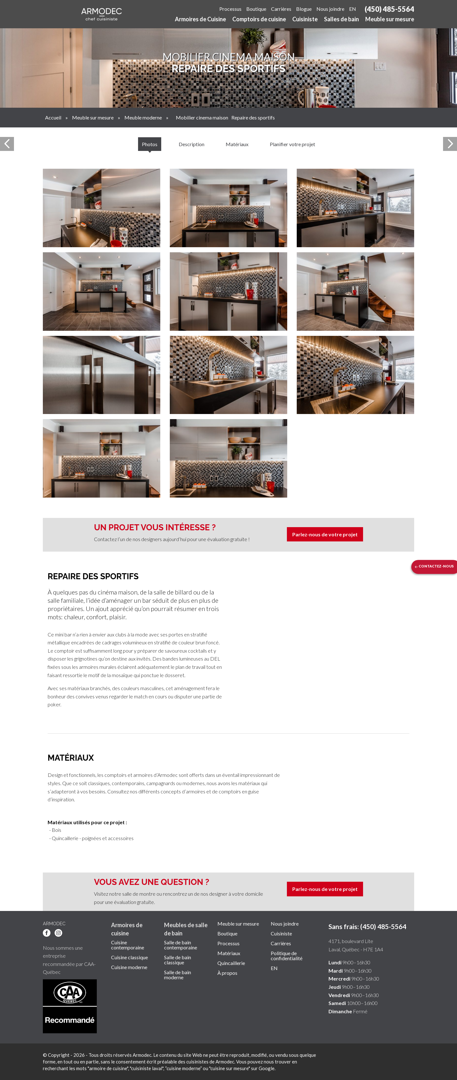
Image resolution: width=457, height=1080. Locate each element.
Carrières (281, 8)
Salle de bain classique (177, 960)
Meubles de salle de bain (186, 928)
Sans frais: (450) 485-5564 (367, 926)
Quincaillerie (231, 963)
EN (352, 9)
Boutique (256, 8)
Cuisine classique (129, 957)
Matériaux (237, 144)
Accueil (53, 117)
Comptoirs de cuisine (259, 19)
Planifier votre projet (292, 144)
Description (191, 144)
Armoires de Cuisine (200, 19)
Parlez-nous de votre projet (325, 534)
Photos (149, 144)
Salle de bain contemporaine (180, 945)
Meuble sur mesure (389, 19)
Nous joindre (330, 8)
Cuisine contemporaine (127, 945)
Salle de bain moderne (177, 975)
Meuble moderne (143, 117)
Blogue (304, 8)
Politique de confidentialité (286, 956)
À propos (227, 972)
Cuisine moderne (129, 967)
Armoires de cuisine (126, 928)
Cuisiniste (305, 19)
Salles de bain (341, 19)
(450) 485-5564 (389, 9)
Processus (230, 8)
